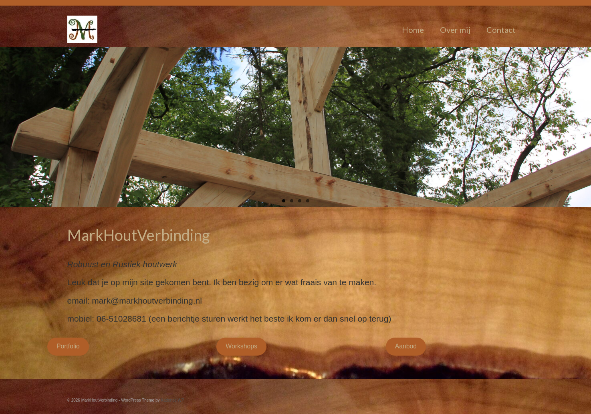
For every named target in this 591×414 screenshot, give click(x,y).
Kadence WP (172, 400)
